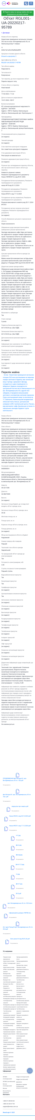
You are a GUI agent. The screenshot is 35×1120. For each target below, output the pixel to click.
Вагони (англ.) (20, 986)
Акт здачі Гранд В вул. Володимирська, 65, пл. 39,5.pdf (18, 928)
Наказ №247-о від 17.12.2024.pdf (20, 826)
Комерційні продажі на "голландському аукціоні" (9, 1019)
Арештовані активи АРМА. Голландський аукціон (9, 963)
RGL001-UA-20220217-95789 (11, 62)
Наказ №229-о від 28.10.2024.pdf (20, 816)
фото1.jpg (19, 884)
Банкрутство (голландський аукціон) (7, 975)
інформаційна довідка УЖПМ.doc (20, 913)
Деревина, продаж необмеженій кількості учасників (21, 1086)
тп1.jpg (18, 835)
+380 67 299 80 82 (9, 1101)
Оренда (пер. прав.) (22, 965)
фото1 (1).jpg (20, 864)
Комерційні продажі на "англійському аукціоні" (9, 1025)
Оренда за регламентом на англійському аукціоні (22, 998)
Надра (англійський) (22, 1079)
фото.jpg (18, 845)
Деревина (19, 1082)
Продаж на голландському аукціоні (7, 990)
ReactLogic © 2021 (9, 1112)
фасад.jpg (19, 855)
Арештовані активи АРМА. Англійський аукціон (8, 969)
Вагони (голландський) (7, 1085)
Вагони (5, 1088)
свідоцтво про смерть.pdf (20, 806)
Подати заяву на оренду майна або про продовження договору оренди (17, 13)
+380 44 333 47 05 (9, 1104)
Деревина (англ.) (21, 1048)
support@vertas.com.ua (9, 1106)
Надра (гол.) (19, 1044)
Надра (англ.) (20, 1046)
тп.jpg (18, 874)
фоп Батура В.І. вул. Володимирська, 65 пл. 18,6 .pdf (17, 796)
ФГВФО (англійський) (9, 1081)
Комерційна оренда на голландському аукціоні (9, 1000)
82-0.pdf (18, 893)
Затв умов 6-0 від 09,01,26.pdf (20, 939)
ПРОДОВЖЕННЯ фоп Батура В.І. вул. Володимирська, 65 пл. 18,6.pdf (15, 779)
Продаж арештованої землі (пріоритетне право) (9, 1044)
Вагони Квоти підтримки (7, 1091)
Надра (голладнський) (22, 1076)
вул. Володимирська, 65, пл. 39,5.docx (20, 903)
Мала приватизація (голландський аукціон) (21, 1036)
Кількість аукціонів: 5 (8, 56)
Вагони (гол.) (20, 984)
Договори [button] (6, 33)
